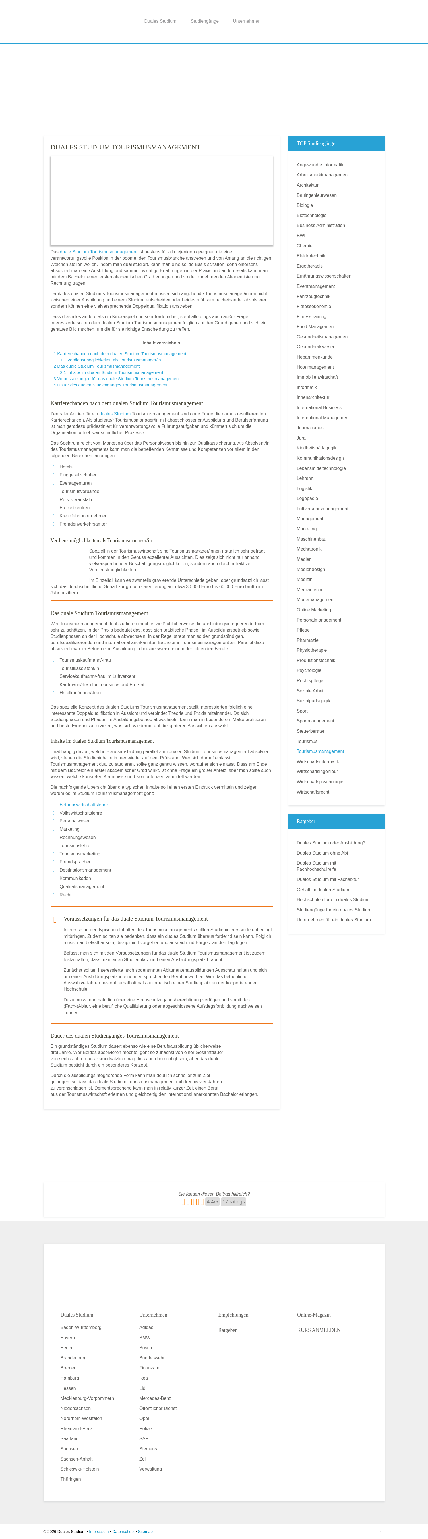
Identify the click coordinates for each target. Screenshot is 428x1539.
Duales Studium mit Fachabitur (328, 879)
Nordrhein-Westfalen (81, 1418)
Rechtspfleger (311, 680)
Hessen (68, 1388)
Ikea (143, 1378)
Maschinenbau (311, 539)
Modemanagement (316, 599)
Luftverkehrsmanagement (322, 508)
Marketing (307, 528)
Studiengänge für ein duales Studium (334, 909)
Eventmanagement (316, 286)
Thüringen (71, 1479)
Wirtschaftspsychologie (320, 781)
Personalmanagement (319, 620)
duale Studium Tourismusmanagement (98, 251)
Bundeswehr (152, 1357)
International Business (319, 407)
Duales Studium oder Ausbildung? (331, 842)
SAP (143, 1438)
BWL (302, 235)
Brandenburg (74, 1357)
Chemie (305, 245)
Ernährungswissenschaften (324, 276)
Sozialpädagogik (313, 700)
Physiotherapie (312, 650)
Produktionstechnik (316, 660)
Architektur (308, 185)
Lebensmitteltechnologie (321, 468)
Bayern (68, 1337)
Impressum (99, 1531)
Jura (301, 438)
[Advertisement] (214, 88)
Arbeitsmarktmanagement (323, 174)
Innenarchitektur (313, 397)
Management (310, 519)
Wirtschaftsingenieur (317, 771)
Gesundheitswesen (316, 346)
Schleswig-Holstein (80, 1469)
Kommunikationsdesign (320, 458)
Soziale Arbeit (311, 690)
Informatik (307, 387)
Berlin (66, 1347)
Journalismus (310, 427)
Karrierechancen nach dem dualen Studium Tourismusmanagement (120, 353)
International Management (323, 417)
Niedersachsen (76, 1408)
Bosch (145, 1347)
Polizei (146, 1428)
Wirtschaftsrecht (313, 792)
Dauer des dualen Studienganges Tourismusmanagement (111, 384)
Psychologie (309, 670)
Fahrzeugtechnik (313, 296)
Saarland (70, 1438)
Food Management (316, 326)
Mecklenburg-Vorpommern (87, 1398)
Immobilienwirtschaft (317, 377)
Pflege (303, 630)
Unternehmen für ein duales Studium (334, 919)
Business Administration (321, 225)
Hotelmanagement (315, 367)
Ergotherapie (310, 266)
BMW (144, 1337)
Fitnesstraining (311, 316)
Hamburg (70, 1378)
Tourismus (307, 741)
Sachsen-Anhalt (77, 1459)
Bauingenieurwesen (317, 195)
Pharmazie (308, 640)
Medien (304, 559)
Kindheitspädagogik (317, 447)
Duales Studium (160, 21)
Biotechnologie (312, 215)
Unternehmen (246, 21)
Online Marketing (314, 609)
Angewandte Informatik (320, 165)
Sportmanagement (315, 721)
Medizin (305, 579)
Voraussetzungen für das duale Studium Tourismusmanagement (117, 378)
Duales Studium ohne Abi (322, 853)
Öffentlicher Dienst (158, 1408)
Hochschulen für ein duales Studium (333, 899)
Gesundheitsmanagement (323, 336)
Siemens (148, 1448)
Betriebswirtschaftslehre (84, 804)
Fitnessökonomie (314, 306)
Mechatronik (309, 549)
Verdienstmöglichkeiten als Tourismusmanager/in (110, 359)
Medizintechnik (312, 589)
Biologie (305, 205)
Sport (302, 711)
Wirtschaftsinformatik (318, 761)
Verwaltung (150, 1469)
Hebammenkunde (315, 357)
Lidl (142, 1388)
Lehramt (305, 478)
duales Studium (115, 413)
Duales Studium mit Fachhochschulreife (316, 866)
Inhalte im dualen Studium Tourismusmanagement (111, 372)
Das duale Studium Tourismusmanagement (97, 366)
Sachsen (69, 1448)
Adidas (146, 1327)
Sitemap (145, 1531)
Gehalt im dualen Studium (323, 889)
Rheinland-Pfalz (77, 1428)
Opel (144, 1418)
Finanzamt (150, 1367)
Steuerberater (311, 731)
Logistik (304, 488)
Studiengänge (205, 21)
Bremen (68, 1367)
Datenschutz (123, 1531)
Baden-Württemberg (81, 1327)
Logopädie (307, 498)
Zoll (143, 1459)
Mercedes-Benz (155, 1398)
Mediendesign (311, 569)
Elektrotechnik (311, 255)
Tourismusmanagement (320, 751)
